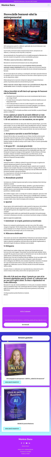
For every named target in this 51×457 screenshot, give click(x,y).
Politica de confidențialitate (25, 449)
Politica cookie (25, 453)
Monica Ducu (25, 446)
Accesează (25, 324)
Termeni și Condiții (25, 451)
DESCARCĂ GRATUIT (12, 382)
